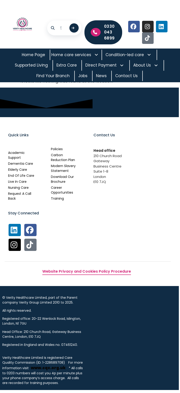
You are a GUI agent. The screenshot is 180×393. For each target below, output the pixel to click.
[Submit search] (74, 28)
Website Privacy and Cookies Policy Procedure (86, 271)
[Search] (62, 28)
